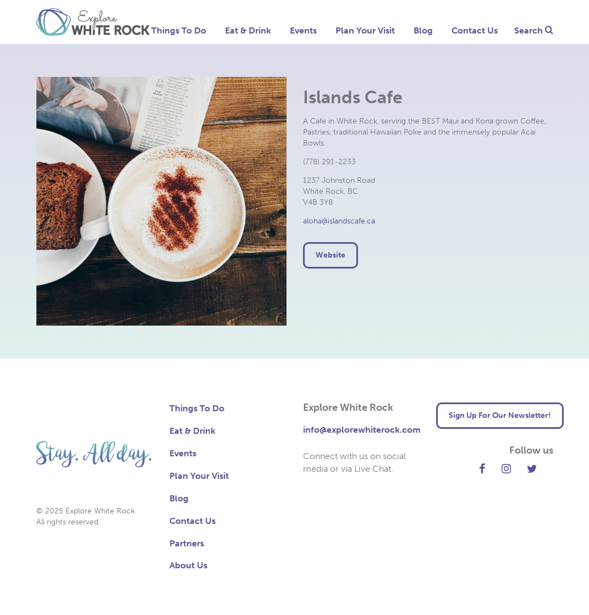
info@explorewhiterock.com (362, 429)
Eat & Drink (248, 30)
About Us (188, 565)
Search (533, 30)
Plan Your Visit (365, 30)
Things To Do (178, 30)
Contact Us (475, 30)
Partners (186, 543)
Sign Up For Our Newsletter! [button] (500, 415)
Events (303, 30)
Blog (423, 30)
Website (330, 255)
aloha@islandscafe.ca (339, 221)
